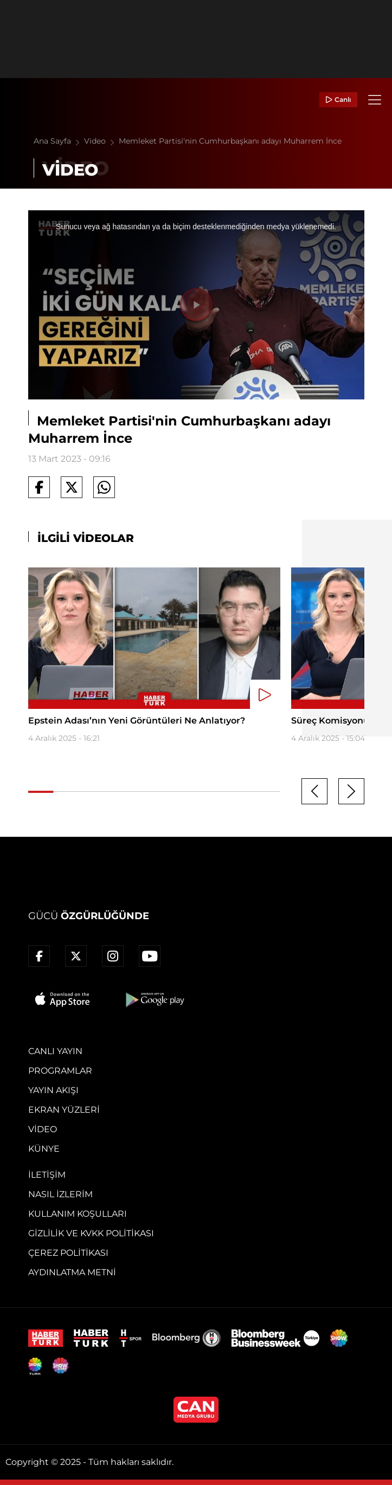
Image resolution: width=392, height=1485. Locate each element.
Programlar (60, 1071)
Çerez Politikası (68, 1253)
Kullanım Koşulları (77, 1214)
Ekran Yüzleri (64, 1110)
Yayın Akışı (53, 1090)
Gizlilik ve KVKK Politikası (91, 1233)
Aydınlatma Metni (72, 1272)
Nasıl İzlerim (60, 1194)
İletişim (47, 1175)
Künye (44, 1149)
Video (101, 141)
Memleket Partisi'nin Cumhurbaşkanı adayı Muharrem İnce (230, 141)
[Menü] (374, 99)
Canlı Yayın (55, 1051)
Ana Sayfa (59, 141)
